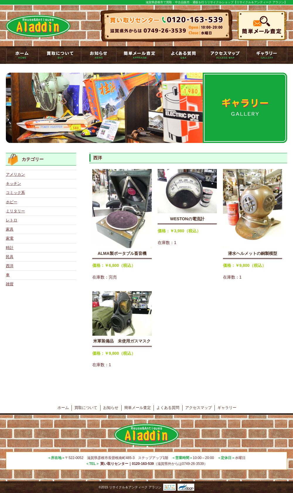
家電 (9, 238)
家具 (9, 229)
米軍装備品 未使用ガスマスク (122, 341)
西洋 (9, 266)
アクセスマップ (225, 55)
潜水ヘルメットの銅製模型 (252, 253)
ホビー (11, 202)
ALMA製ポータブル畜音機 (122, 253)
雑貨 (9, 284)
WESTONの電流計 (187, 218)
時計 (9, 247)
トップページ (22, 55)
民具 (9, 257)
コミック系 (15, 192)
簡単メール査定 (139, 55)
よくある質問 (183, 55)
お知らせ (98, 55)
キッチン (13, 183)
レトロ (11, 220)
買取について (59, 55)
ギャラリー (266, 55)
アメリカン (15, 174)
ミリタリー (15, 211)
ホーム (63, 407)
